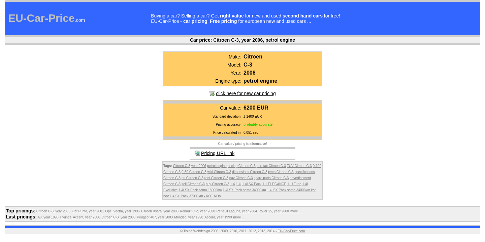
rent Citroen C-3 (216, 178)
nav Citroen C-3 (241, 178)
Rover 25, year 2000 (273, 211)
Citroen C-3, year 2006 (53, 211)
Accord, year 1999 (218, 217)
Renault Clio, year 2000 (197, 211)
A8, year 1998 (47, 217)
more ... (296, 211)
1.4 (232, 184)
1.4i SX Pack (251, 184)
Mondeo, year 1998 (188, 217)
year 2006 (198, 166)
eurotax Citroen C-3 (271, 166)
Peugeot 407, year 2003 (155, 217)
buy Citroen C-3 (217, 184)
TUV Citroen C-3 (299, 166)
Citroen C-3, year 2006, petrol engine (254, 40)
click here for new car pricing (246, 93)
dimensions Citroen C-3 (249, 172)
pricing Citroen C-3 (242, 166)
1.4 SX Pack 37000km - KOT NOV (195, 196)
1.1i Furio (294, 184)
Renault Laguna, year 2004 (237, 211)
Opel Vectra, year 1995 (122, 211)
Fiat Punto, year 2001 (88, 211)
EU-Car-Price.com (291, 231)
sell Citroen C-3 (193, 184)
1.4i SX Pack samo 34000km (244, 190)
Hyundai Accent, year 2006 (80, 217)
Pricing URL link (217, 153)
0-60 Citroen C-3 (194, 172)
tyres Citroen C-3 (281, 172)
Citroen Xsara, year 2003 (160, 211)
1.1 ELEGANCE (274, 184)
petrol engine (217, 166)
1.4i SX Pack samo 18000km (200, 190)
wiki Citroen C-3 (219, 172)
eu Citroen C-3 (192, 178)
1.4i (238, 184)
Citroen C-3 (181, 166)
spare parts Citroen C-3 (271, 178)
